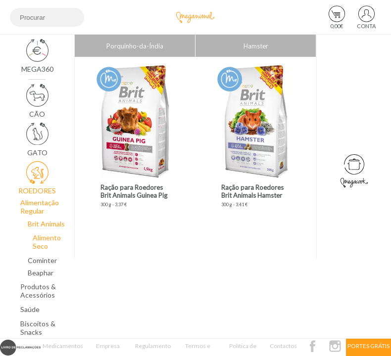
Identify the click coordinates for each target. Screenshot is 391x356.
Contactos (283, 346)
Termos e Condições (198, 349)
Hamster (256, 46)
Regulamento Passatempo (153, 349)
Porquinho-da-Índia (134, 46)
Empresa (108, 346)
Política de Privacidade (242, 349)
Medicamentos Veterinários (63, 349)
